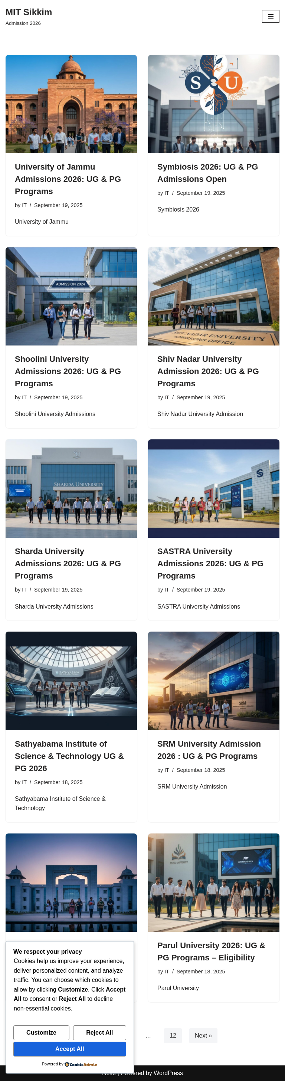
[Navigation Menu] (270, 16)
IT (24, 205)
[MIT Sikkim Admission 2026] (29, 16)
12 (173, 1035)
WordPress (168, 1073)
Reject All (99, 1032)
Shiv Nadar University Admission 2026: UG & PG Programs (208, 371)
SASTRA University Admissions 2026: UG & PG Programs (210, 563)
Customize (41, 1032)
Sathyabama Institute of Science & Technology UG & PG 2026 (69, 756)
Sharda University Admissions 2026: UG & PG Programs (68, 563)
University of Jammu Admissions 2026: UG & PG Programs (68, 179)
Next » (203, 1035)
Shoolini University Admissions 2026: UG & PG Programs (68, 371)
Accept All (69, 1049)
